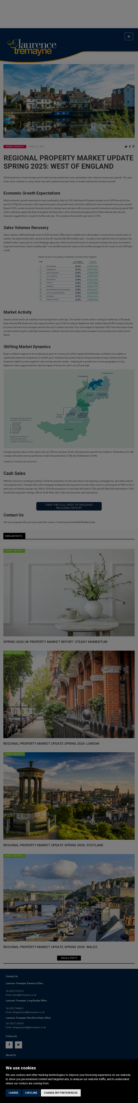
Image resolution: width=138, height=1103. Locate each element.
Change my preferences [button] (61, 1092)
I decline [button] (31, 1092)
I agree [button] (13, 1092)
